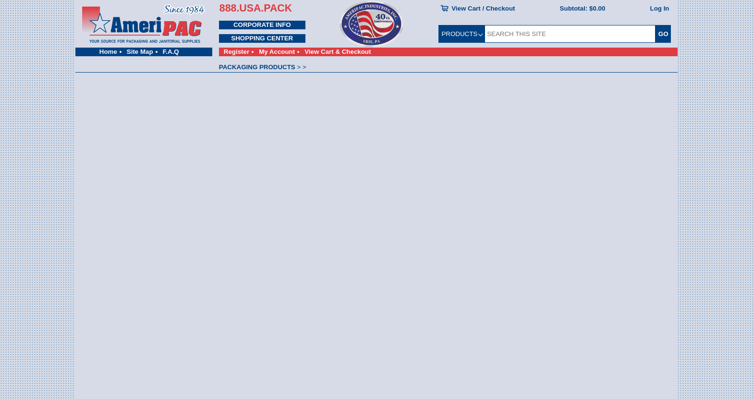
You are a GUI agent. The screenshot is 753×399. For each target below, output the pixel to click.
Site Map (140, 51)
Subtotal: (583, 8)
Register (236, 51)
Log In (659, 8)
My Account (277, 51)
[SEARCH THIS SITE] (570, 34)
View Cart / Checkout (483, 8)
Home (108, 51)
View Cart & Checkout (337, 51)
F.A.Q (171, 51)
